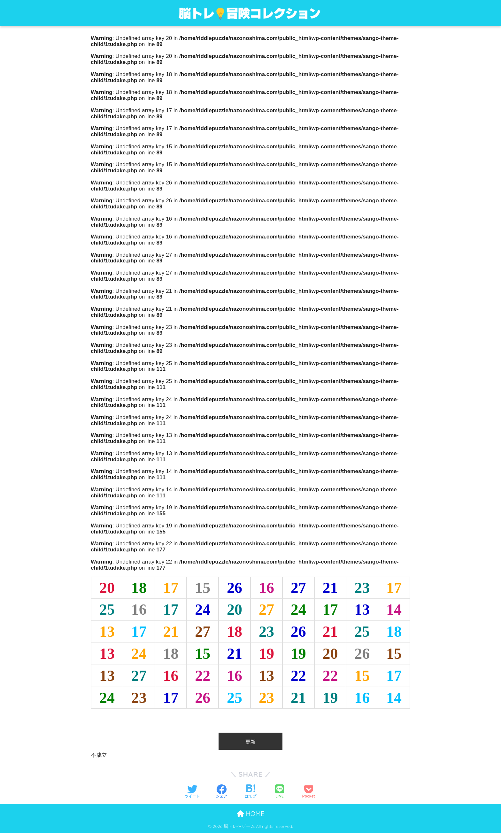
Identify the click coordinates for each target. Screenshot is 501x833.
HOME (250, 814)
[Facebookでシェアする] (221, 791)
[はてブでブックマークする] (250, 791)
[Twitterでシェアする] (192, 791)
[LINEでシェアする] (279, 791)
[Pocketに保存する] (308, 791)
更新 (250, 741)
